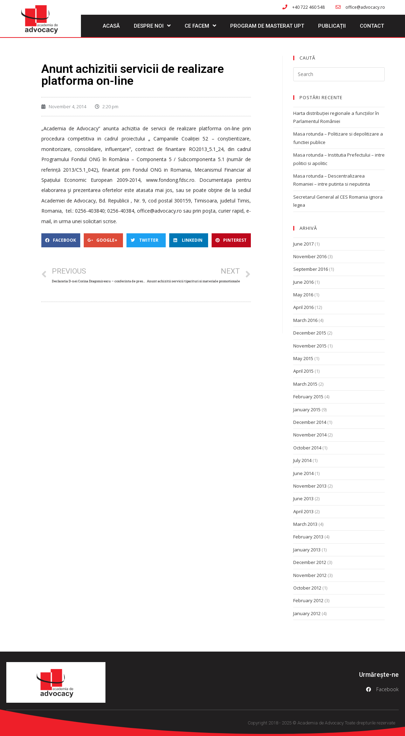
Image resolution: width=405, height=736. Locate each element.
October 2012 (307, 588)
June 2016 (303, 282)
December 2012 (309, 562)
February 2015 (308, 396)
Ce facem (200, 25)
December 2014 (309, 422)
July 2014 (302, 460)
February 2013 (308, 537)
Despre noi (152, 25)
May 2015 (303, 358)
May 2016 (303, 294)
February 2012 (308, 600)
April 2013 (303, 511)
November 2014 (310, 435)
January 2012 (307, 613)
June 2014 (303, 473)
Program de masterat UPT (267, 26)
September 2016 (310, 269)
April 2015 (303, 371)
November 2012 (310, 575)
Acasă (111, 26)
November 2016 (310, 256)
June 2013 (303, 498)
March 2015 (305, 384)
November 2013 (310, 486)
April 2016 (303, 307)
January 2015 (307, 409)
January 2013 (307, 549)
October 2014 (307, 448)
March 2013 (305, 524)
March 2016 (305, 320)
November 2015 (310, 346)
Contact (372, 26)
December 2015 (309, 333)
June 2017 (303, 244)
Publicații (332, 26)
